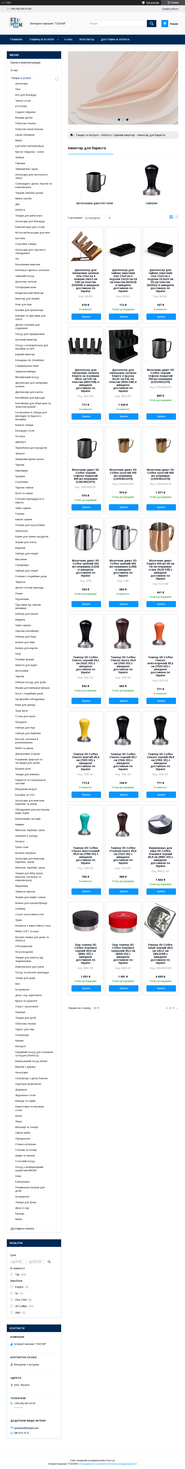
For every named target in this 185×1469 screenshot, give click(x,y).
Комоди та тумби (25, 1100)
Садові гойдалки (25, 112)
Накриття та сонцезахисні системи (30, 782)
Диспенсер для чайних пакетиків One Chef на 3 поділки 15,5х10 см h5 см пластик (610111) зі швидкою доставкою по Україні (160, 281)
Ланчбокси (21, 530)
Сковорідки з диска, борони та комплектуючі (33, 185)
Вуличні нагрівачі (25, 853)
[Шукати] (151, 23)
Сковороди (22, 1035)
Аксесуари (21, 1072)
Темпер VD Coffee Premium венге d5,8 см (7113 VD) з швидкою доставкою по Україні (123, 855)
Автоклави (21, 83)
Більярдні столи (24, 430)
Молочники (21, 670)
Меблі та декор (24, 748)
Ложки (18, 593)
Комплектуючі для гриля (29, 966)
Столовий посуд (25, 1161)
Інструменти (22, 989)
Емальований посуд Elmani (31, 1061)
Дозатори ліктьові (26, 281)
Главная (16, 39)
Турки (18, 920)
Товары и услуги (41, 39)
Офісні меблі (22, 1132)
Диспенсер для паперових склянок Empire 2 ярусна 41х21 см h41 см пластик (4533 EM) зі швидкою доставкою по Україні (123, 380)
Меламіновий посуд (27, 377)
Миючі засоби (23, 198)
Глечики (19, 513)
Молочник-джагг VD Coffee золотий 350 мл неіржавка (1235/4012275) (123, 474)
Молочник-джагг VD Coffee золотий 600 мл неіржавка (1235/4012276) (160, 474)
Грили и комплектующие (26, 62)
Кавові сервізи (23, 519)
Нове (18, 1176)
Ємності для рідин (26, 665)
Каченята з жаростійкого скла (33, 925)
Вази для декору (25, 704)
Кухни (18, 1115)
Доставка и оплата (115, 39)
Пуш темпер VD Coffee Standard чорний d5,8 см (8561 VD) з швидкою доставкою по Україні (86, 953)
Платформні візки (25, 287)
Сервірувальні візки (27, 365)
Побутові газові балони (29, 129)
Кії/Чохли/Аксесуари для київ (32, 232)
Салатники (21, 481)
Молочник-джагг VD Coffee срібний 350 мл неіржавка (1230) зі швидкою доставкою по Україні (85, 568)
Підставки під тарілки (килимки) (28, 606)
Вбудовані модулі (26, 789)
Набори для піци (25, 727)
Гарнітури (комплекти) (28, 1084)
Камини (19, 824)
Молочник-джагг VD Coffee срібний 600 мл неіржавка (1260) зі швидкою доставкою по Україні (123, 568)
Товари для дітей (25, 1017)
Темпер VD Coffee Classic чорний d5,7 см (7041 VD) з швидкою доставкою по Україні (123, 762)
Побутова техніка (25, 123)
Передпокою (22, 1138)
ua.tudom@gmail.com (26, 1427)
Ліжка (18, 1121)
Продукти (21, 722)
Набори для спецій (26, 553)
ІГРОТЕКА (21, 106)
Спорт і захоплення (26, 1006)
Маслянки (21, 559)
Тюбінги (19, 157)
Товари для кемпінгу (27, 774)
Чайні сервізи (23, 508)
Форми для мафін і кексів (30, 897)
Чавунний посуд (24, 276)
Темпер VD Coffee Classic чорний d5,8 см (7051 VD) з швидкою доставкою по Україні (160, 762)
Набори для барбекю (28, 733)
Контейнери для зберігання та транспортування (33, 405)
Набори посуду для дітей (30, 682)
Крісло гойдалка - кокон (29, 151)
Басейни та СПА (25, 794)
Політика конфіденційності (122, 1464)
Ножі (18, 653)
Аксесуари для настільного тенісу (31, 176)
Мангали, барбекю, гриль (30, 830)
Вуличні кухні (23, 768)
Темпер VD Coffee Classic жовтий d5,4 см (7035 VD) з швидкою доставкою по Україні (85, 762)
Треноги (20, 453)
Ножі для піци (23, 304)
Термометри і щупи (26, 169)
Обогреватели (23, 946)
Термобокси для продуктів (31, 447)
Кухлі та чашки (24, 493)
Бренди (19, 1213)
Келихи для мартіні (26, 648)
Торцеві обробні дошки (29, 192)
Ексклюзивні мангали (27, 264)
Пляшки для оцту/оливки (30, 525)
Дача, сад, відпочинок (28, 995)
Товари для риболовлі (28, 215)
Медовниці (21, 885)
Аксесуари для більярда (30, 221)
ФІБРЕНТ (20, 442)
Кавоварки (21, 470)
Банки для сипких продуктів (31, 536)
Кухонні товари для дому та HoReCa (32, 939)
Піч (17, 258)
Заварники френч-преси (29, 459)
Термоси (20, 582)
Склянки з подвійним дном (31, 576)
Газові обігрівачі (25, 134)
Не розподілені (24, 951)
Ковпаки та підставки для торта (30, 317)
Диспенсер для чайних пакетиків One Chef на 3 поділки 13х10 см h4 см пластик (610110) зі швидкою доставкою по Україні (123, 281)
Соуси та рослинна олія (29, 914)
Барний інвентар (124, 135)
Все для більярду (25, 94)
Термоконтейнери (25, 371)
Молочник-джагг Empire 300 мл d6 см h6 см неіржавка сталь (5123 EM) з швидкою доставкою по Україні (160, 569)
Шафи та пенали (25, 1155)
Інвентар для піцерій (27, 298)
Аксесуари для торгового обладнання (30, 251)
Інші (17, 983)
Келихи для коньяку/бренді (31, 903)
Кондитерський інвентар (29, 293)
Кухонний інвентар (26, 339)
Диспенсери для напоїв (29, 392)
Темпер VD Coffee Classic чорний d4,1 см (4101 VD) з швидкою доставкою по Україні (85, 665)
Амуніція (20, 1012)
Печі (17, 89)
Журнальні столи (25, 1095)
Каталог (20, 841)
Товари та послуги (87, 135)
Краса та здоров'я (26, 1000)
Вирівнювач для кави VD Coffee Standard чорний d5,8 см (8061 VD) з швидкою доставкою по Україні (160, 857)
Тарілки (19, 464)
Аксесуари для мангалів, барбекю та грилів (30, 802)
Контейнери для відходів (30, 397)
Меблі (18, 140)
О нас (68, 39)
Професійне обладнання (29, 699)
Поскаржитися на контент (92, 1464)
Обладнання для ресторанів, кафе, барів (32, 811)
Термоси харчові (25, 891)
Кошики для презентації (29, 310)
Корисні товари (24, 425)
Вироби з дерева (25, 1066)
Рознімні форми (24, 659)
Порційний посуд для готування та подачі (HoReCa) (34, 1054)
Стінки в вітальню (25, 1144)
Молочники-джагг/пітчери (94, 203)
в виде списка (176, 217)
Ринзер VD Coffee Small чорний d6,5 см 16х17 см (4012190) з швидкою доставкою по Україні (160, 953)
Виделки (20, 547)
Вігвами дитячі (23, 117)
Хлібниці (20, 908)
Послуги (20, 436)
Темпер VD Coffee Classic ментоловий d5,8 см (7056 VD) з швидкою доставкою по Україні (85, 855)
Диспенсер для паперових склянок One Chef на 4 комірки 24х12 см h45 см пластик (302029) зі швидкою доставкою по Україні (85, 281)
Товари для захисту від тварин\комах (29, 959)
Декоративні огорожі (27, 753)
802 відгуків (152, 2)
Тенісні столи (23, 100)
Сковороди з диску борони (31, 1078)
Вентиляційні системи (27, 818)
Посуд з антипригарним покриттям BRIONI (29, 1169)
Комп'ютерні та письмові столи (29, 1108)
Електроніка (22, 1181)
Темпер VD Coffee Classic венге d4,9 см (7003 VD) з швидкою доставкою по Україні (123, 665)
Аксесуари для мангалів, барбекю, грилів (30, 860)
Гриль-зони (21, 847)
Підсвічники (22, 599)
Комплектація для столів (30, 227)
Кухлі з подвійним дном (29, 693)
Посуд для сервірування (30, 334)
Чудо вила (21, 710)
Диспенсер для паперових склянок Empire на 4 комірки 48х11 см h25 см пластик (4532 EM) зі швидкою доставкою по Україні (85, 380)
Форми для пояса (25, 542)
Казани (19, 1040)
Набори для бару (25, 636)
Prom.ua (110, 1460)
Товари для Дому (25, 1202)
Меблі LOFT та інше (27, 931)
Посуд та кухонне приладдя (32, 972)
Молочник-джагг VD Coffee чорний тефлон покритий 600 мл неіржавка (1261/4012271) (85, 475)
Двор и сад (22, 1208)
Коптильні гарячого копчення (32, 270)
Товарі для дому (25, 978)
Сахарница (22, 565)
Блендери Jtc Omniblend (29, 360)
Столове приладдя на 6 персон (29, 500)
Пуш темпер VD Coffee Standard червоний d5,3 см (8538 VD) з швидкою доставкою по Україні (123, 953)
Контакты (86, 39)
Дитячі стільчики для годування (27, 326)
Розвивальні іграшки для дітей (30, 1189)
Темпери (151, 203)
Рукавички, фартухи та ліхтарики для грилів (28, 761)
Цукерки (20, 476)
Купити (86, 316)
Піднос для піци (24, 1029)
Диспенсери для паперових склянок (31, 384)
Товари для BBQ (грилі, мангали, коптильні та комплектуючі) (29, 876)
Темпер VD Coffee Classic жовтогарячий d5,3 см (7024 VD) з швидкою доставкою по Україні (160, 666)
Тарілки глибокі (24, 487)
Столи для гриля (25, 716)
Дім (17, 204)
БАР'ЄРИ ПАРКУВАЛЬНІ (29, 146)
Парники (20, 163)
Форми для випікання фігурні (32, 687)
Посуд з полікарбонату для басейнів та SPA (31, 347)
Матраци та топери (26, 1127)
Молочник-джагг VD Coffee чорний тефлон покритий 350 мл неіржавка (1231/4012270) (160, 375)
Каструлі (20, 1046)
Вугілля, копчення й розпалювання (26, 741)
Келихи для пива (25, 642)
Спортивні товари (25, 244)
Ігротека (20, 238)
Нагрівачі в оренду (26, 835)
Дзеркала (21, 1089)
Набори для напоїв (26, 613)
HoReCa (106, 135)
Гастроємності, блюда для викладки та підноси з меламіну (31, 416)
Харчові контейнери (27, 631)
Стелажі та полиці (26, 1149)
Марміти (20, 619)
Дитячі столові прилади (29, 587)
